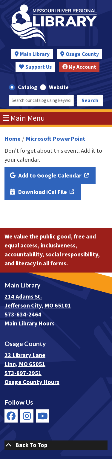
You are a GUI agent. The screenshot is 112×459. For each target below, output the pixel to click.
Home (12, 139)
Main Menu (24, 118)
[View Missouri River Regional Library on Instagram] (26, 416)
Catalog (27, 87)
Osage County (82, 54)
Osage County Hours (31, 382)
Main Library (35, 54)
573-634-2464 (23, 314)
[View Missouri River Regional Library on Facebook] (11, 416)
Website (59, 87)
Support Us (35, 67)
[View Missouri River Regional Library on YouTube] (42, 416)
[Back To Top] (56, 445)
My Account (79, 67)
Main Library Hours (29, 323)
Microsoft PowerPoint (55, 139)
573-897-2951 (23, 373)
